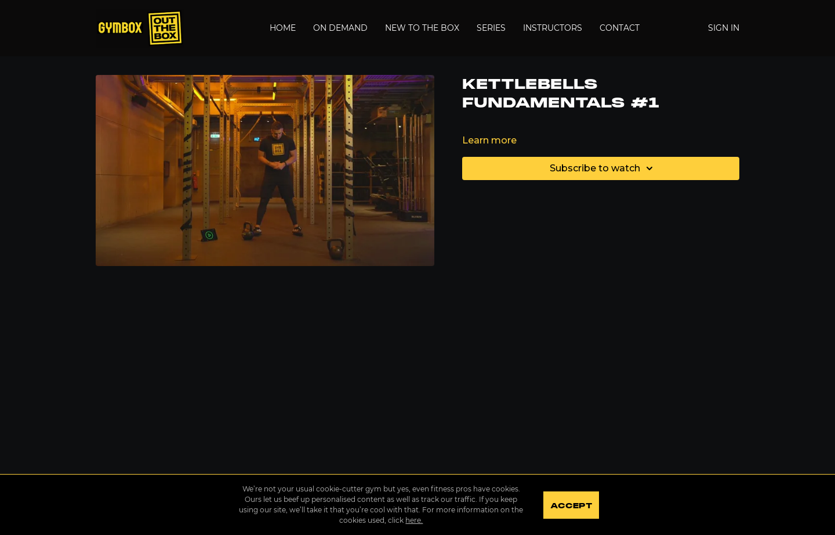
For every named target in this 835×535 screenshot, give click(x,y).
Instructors (552, 28)
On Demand (340, 28)
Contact (620, 28)
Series (491, 28)
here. (414, 520)
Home (283, 28)
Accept (570, 506)
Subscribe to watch (603, 168)
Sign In (723, 28)
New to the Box (422, 28)
